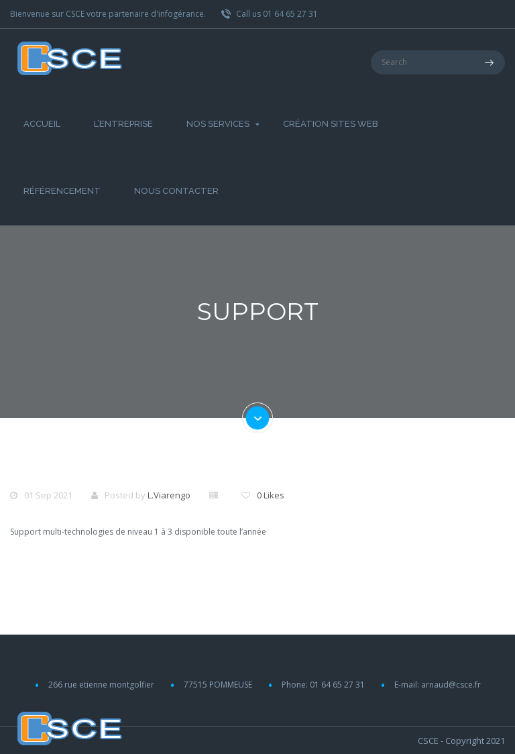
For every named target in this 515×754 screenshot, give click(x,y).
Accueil (41, 124)
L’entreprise (123, 124)
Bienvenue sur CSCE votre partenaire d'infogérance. (108, 13)
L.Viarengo (169, 495)
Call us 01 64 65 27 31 (269, 13)
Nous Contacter (176, 191)
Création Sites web (330, 124)
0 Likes (270, 495)
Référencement (62, 191)
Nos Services (217, 124)
